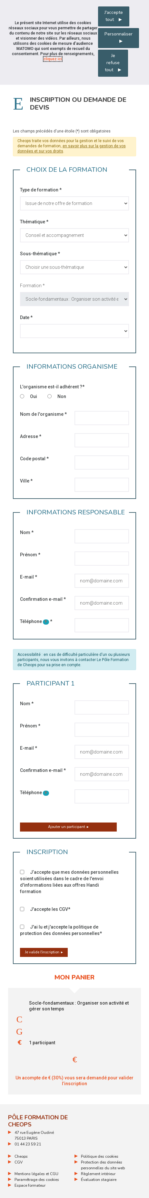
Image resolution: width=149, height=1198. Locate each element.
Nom (27, 532)
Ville (26, 480)
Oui (28, 396)
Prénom (30, 554)
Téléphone (36, 622)
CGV (19, 1162)
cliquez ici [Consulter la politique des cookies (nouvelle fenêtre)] (53, 59)
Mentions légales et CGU (36, 1173)
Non (56, 396)
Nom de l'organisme (43, 414)
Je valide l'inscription (42, 952)
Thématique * (34, 221)
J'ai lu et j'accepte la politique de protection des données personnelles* (61, 930)
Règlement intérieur (98, 1173)
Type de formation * (41, 189)
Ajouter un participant (66, 826)
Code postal (34, 458)
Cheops (21, 1156)
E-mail (28, 577)
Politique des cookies (99, 1156)
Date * (26, 317)
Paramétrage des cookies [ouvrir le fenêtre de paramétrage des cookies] (37, 1179)
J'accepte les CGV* (45, 909)
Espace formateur (30, 1185)
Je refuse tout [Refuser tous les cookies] (112, 63)
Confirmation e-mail (43, 599)
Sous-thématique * (40, 253)
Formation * (32, 285)
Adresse (30, 436)
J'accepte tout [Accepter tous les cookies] (113, 16)
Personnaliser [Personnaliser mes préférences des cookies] (118, 34)
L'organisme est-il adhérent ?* (52, 386)
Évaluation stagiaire (98, 1179)
